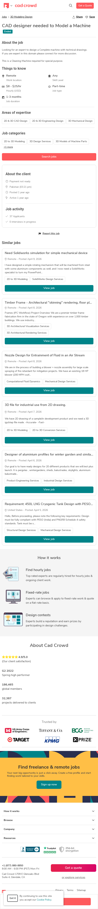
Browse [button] (49, 820)
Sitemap (81, 890)
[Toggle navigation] (8, 6)
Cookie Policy (44, 900)
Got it (13, 898)
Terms (70, 890)
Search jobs (49, 156)
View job (49, 288)
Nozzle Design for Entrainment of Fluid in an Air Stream (45, 355)
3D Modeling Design (21, 17)
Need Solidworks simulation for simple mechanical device (46, 253)
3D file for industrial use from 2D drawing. (35, 405)
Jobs (4, 17)
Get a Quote (85, 5)
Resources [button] (49, 838)
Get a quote (73, 868)
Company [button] (49, 829)
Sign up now (49, 784)
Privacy (59, 890)
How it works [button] (49, 811)
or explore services (73, 877)
